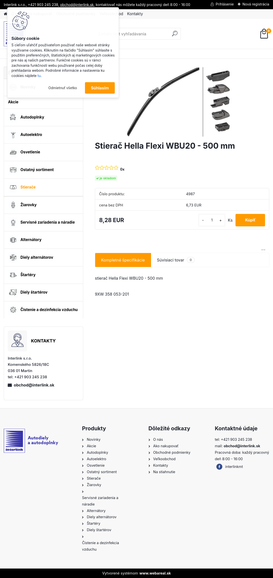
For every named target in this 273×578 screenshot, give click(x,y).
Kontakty (135, 13)
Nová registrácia (255, 4)
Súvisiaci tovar (176, 260)
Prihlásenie (225, 4)
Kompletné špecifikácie (123, 259)
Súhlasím (100, 87)
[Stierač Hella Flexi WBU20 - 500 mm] (182, 102)
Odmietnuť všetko (62, 88)
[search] (175, 35)
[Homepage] (5, 14)
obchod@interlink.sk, (77, 4)
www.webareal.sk (155, 573)
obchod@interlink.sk (34, 385)
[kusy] (211, 220)
